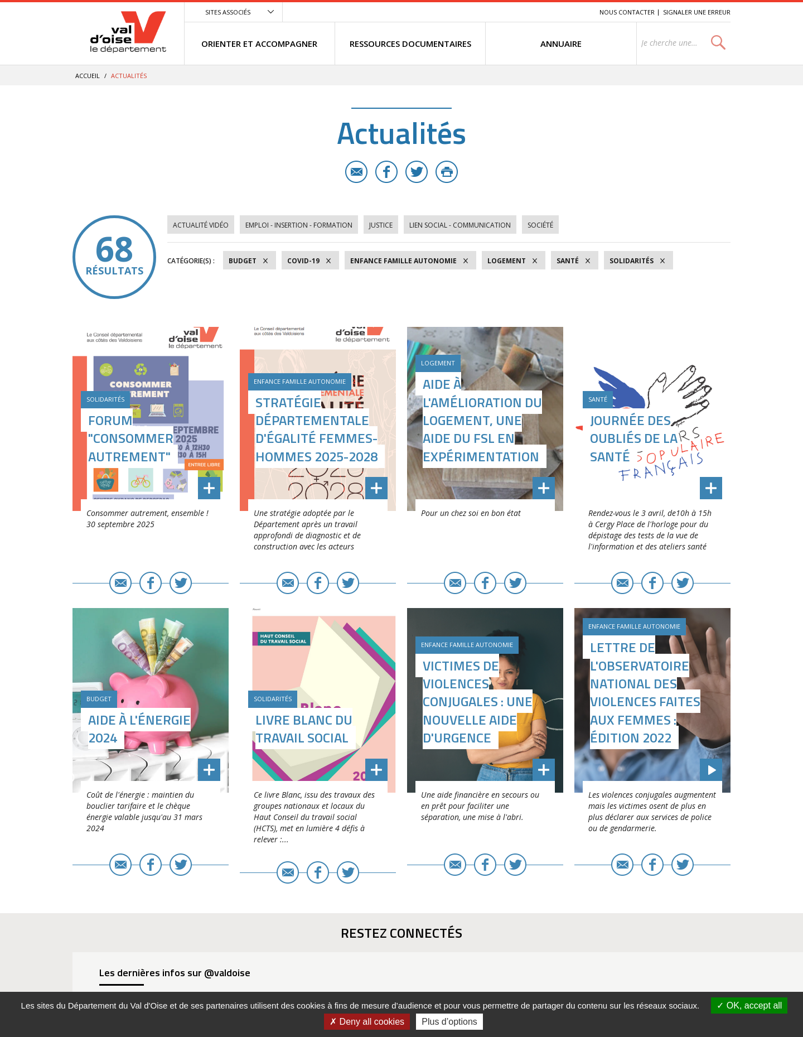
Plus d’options (449, 1021)
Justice (381, 225)
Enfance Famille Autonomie (403, 261)
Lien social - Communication (460, 225)
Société (540, 225)
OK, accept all (749, 1005)
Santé (568, 261)
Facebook (386, 172)
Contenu (538, 12)
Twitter (416, 172)
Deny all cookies (367, 1021)
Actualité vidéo (201, 225)
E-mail (356, 172)
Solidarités (631, 261)
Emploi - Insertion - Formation (298, 225)
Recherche (575, 12)
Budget (243, 261)
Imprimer (447, 172)
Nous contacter (627, 12)
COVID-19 (303, 261)
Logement (506, 261)
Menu (510, 12)
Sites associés (227, 12)
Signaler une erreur (697, 12)
